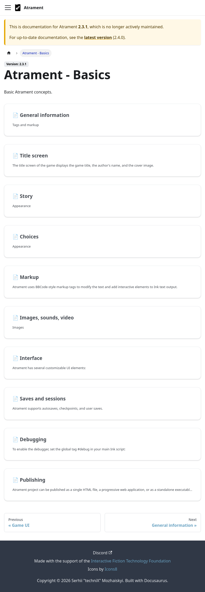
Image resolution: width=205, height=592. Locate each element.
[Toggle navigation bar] (8, 7)
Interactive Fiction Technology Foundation (131, 561)
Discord (102, 553)
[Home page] (9, 53)
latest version (98, 37)
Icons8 (111, 569)
